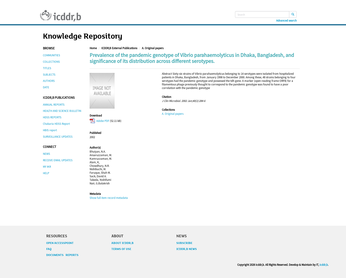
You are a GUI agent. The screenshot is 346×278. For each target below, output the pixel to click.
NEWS (46, 154)
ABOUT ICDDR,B (122, 243)
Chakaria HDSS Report (56, 124)
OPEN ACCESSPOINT (60, 243)
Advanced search (286, 20)
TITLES (47, 68)
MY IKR (47, 167)
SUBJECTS (49, 75)
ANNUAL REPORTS (53, 105)
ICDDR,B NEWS (186, 249)
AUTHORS (49, 81)
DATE (46, 87)
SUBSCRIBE (184, 243)
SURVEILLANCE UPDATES (57, 137)
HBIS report (50, 130)
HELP (46, 173)
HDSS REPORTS (52, 117)
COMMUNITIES (51, 55)
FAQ (49, 249)
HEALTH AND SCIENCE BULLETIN (62, 111)
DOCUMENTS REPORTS (62, 255)
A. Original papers (152, 48)
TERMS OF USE (121, 249)
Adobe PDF (99, 121)
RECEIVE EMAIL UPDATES (57, 160)
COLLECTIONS (51, 62)
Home (93, 48)
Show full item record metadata (109, 198)
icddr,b (324, 265)
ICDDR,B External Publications (119, 48)
